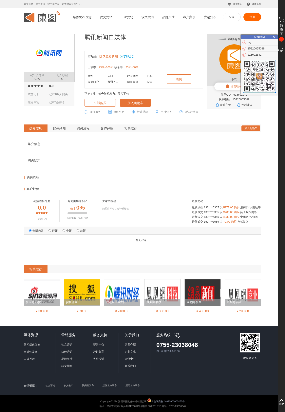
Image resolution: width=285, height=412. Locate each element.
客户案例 (189, 17)
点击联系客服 (239, 86)
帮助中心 (237, 4)
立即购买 (100, 103)
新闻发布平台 (132, 385)
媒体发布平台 (110, 385)
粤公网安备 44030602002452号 (166, 400)
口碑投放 (29, 358)
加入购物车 (135, 103)
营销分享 (98, 351)
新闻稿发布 (88, 385)
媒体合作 (256, 4)
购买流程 (83, 128)
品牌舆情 (168, 17)
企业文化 (130, 351)
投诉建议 (246, 104)
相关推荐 (130, 128)
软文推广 (68, 385)
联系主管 (225, 104)
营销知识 (210, 17)
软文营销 (106, 17)
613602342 (254, 54)
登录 (232, 17)
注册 (252, 17)
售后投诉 (98, 358)
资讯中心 (130, 358)
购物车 (281, 29)
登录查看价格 (108, 56)
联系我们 (130, 365)
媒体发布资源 (82, 17)
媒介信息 (35, 128)
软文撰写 (147, 17)
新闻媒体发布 (32, 344)
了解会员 (128, 56)
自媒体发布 (31, 351)
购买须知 (59, 128)
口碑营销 (127, 17)
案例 (179, 79)
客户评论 (107, 128)
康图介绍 (130, 344)
